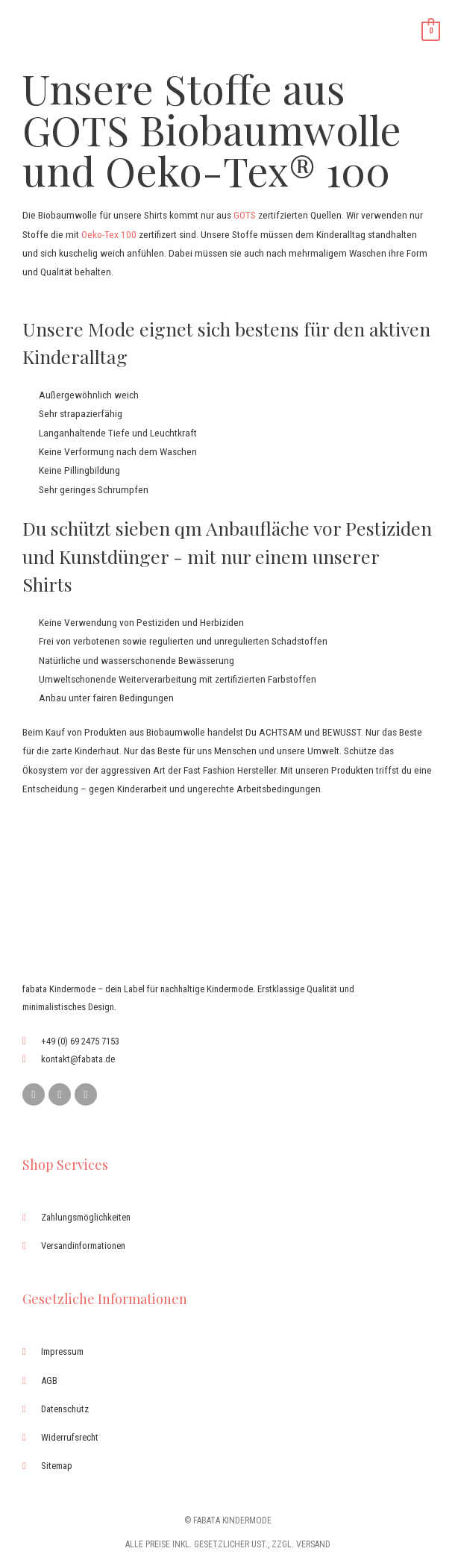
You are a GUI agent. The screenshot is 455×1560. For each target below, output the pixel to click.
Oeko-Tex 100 (108, 234)
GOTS (244, 215)
